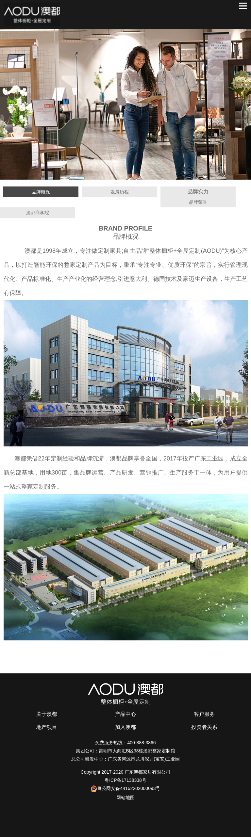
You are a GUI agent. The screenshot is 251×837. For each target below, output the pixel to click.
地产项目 (46, 727)
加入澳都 (125, 727)
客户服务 (204, 714)
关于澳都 (46, 714)
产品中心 (125, 714)
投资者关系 (204, 727)
